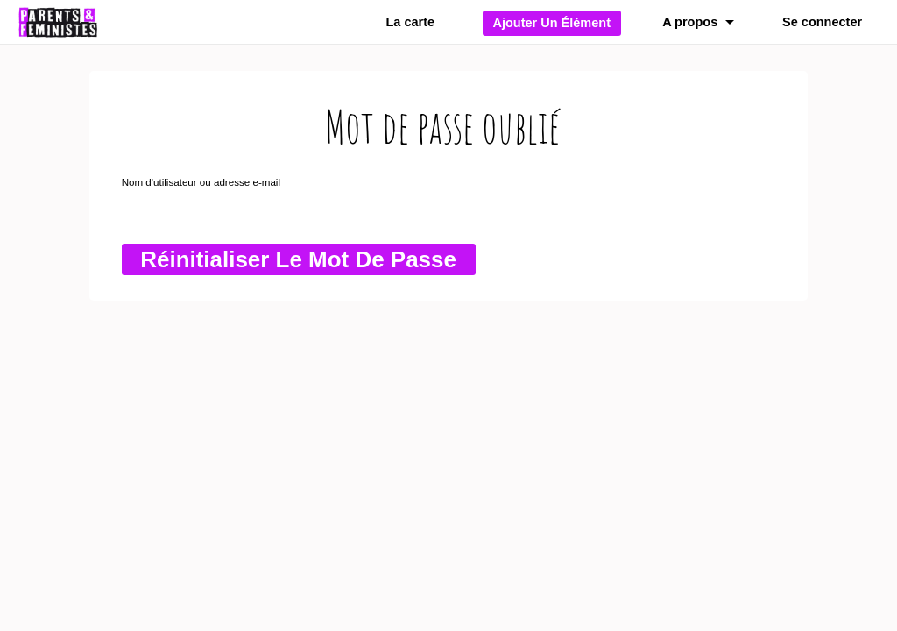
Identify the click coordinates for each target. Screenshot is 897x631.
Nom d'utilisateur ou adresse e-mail (201, 182)
